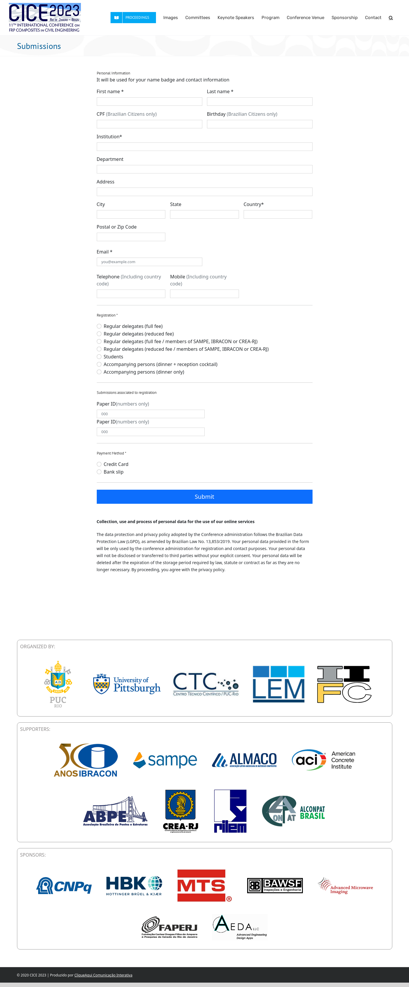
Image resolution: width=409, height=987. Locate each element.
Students (113, 356)
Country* (254, 204)
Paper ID (123, 404)
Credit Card (116, 464)
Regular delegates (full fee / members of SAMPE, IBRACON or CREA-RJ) (181, 341)
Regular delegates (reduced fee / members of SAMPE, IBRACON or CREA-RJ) (186, 349)
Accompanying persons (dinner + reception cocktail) (161, 364)
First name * (110, 91)
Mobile (198, 280)
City (101, 204)
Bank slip (114, 472)
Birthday (242, 114)
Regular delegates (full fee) (133, 326)
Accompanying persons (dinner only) (144, 372)
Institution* (109, 136)
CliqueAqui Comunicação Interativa (103, 975)
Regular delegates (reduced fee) (139, 334)
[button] (391, 17)
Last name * (220, 91)
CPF (127, 114)
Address (106, 181)
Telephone (129, 280)
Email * (105, 252)
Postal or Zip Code (117, 227)
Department (110, 159)
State (175, 204)
